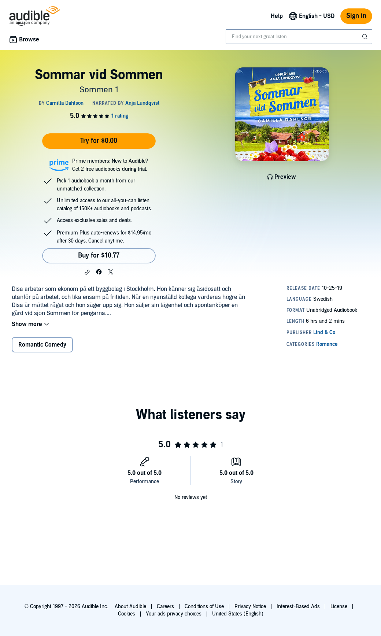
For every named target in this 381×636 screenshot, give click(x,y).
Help (277, 16)
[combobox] (299, 36)
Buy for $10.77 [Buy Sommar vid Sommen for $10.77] (98, 255)
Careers (165, 606)
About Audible (130, 606)
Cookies (126, 614)
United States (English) (237, 614)
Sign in (356, 16)
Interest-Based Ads (298, 606)
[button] (87, 272)
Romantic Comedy (42, 344)
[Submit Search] (365, 36)
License (338, 606)
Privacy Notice (250, 606)
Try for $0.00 (98, 141)
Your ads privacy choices (173, 614)
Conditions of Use (204, 606)
